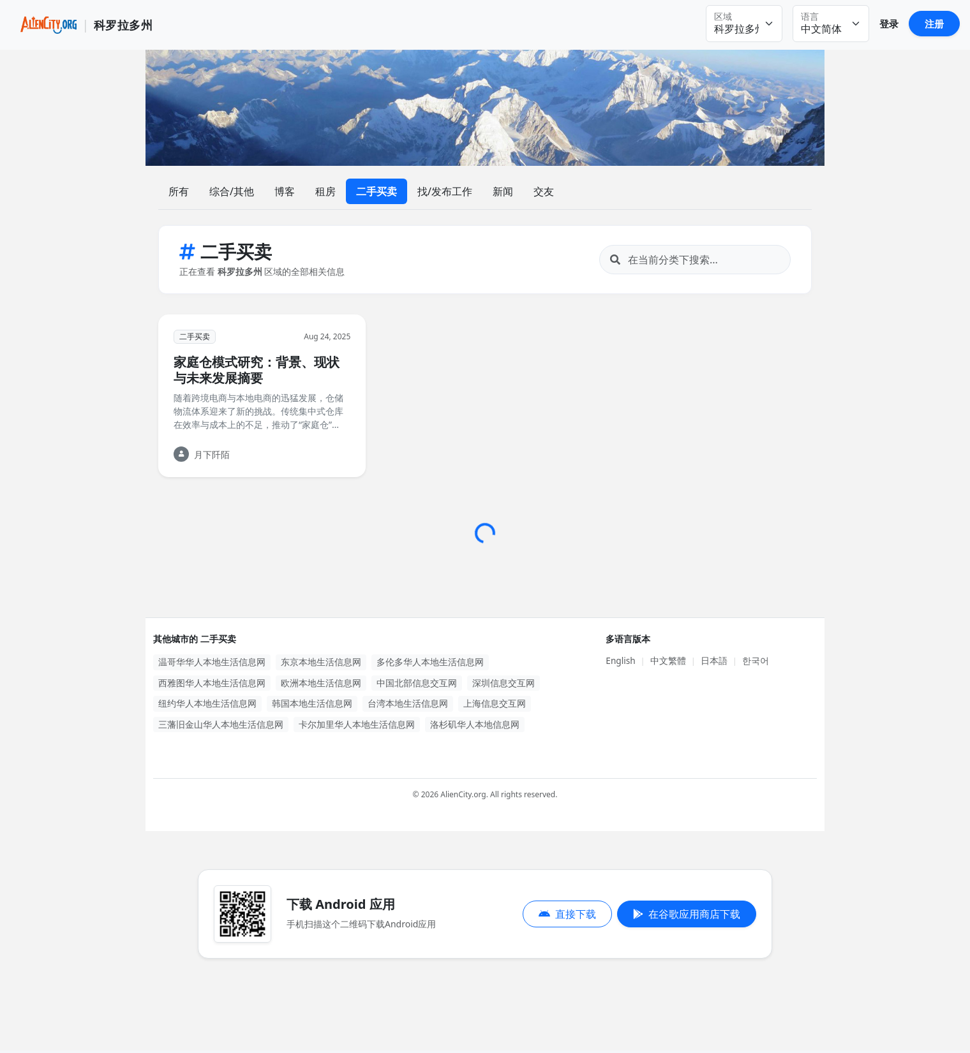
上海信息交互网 (494, 703)
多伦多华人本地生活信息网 (430, 662)
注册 (934, 23)
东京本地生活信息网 (321, 662)
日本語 (714, 660)
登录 (889, 23)
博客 (284, 191)
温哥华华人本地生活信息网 (211, 662)
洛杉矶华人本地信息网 (474, 724)
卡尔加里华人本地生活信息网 (357, 724)
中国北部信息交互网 (417, 683)
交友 (544, 191)
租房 (325, 191)
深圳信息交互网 (503, 683)
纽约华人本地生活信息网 (207, 703)
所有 (178, 191)
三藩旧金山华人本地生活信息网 (220, 724)
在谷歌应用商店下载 (686, 914)
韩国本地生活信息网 (312, 703)
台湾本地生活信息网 (408, 703)
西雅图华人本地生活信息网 (211, 683)
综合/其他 (231, 191)
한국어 (755, 660)
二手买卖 (376, 191)
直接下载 (567, 914)
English (620, 660)
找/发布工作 (444, 191)
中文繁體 (668, 660)
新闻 (503, 191)
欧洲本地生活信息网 (321, 683)
